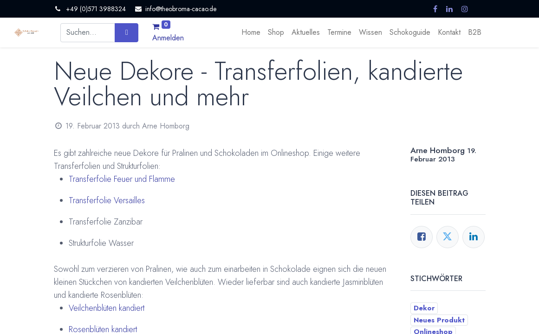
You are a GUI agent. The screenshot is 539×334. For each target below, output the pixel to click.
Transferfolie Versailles (107, 200)
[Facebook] (421, 237)
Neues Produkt (439, 320)
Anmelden (168, 37)
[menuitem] (251, 32)
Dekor (424, 308)
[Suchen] (126, 32)
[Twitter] (447, 237)
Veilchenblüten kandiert (106, 308)
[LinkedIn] (473, 237)
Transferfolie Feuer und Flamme (122, 179)
